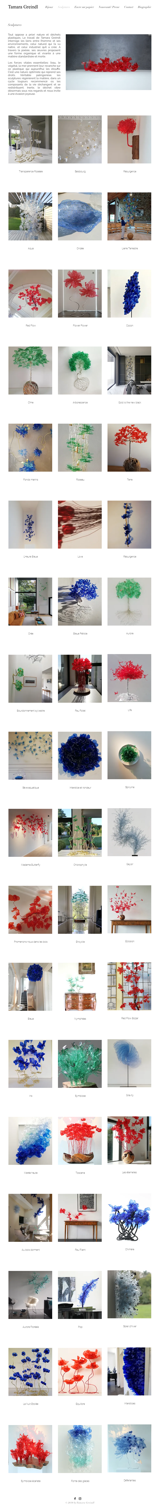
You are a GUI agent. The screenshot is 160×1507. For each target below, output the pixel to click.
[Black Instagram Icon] (80, 1498)
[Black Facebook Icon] (75, 1498)
